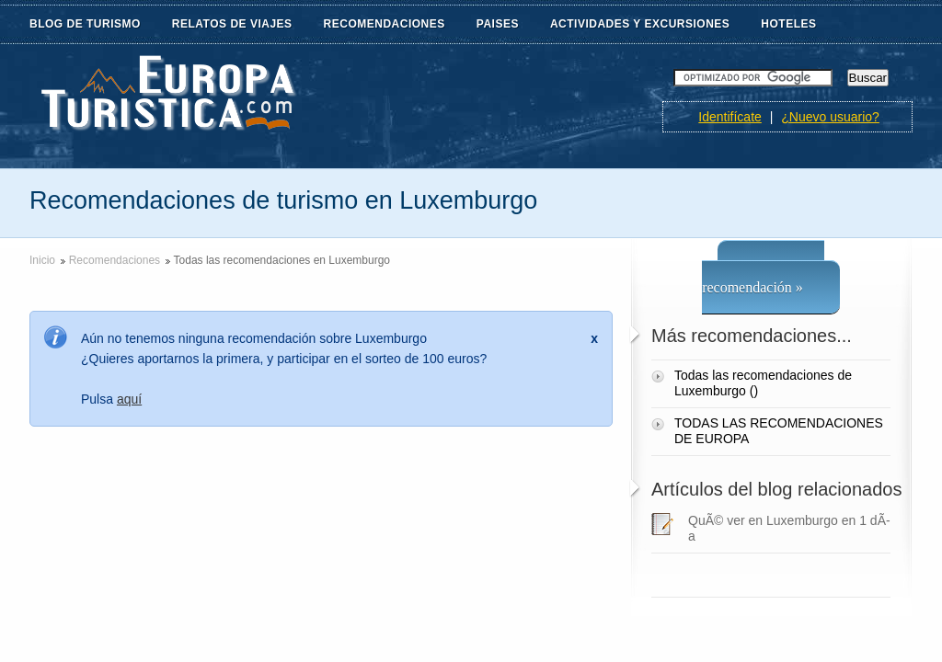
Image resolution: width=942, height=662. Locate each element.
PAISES (498, 23)
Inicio (42, 260)
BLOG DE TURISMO (85, 23)
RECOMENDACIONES (384, 23)
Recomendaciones (114, 260)
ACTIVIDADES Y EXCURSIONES (639, 23)
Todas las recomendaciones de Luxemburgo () (763, 383)
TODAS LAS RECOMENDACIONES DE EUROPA (778, 431)
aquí (129, 399)
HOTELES (788, 23)
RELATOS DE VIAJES (232, 23)
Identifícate (730, 116)
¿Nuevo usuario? (830, 116)
